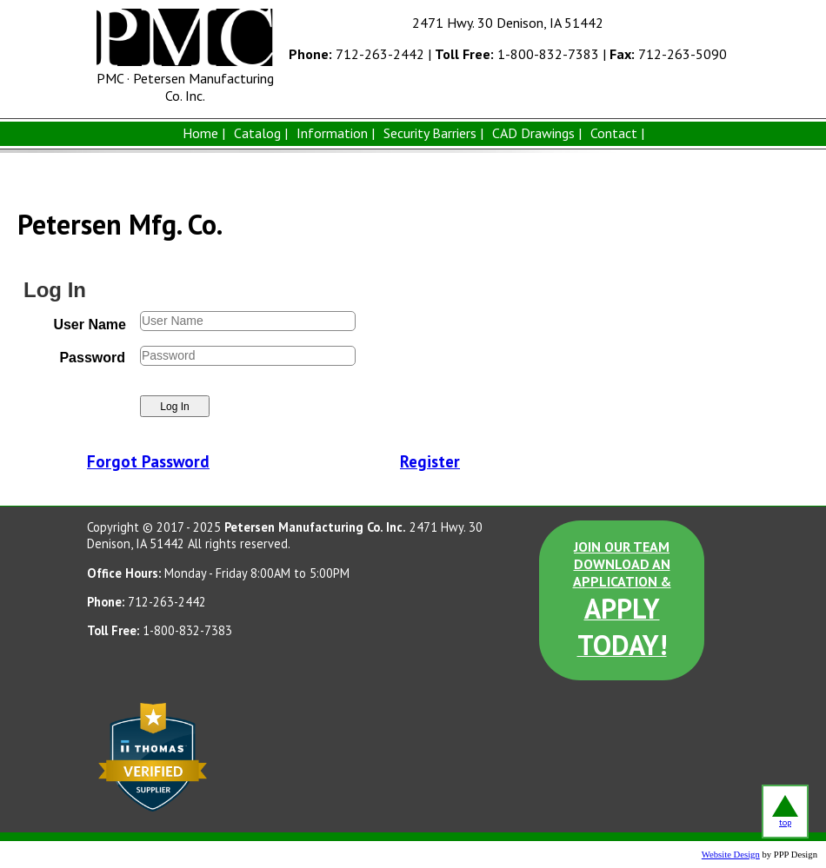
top (785, 811)
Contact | (617, 133)
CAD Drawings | (537, 133)
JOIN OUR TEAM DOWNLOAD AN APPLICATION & (622, 600)
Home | (204, 133)
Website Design (731, 854)
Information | (335, 133)
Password (92, 357)
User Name (89, 324)
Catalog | (261, 133)
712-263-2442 (356, 54)
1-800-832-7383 (517, 54)
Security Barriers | (433, 133)
